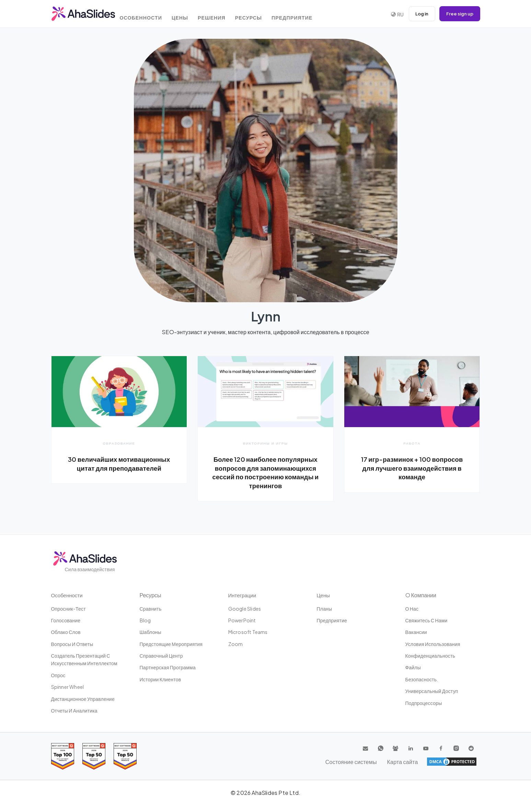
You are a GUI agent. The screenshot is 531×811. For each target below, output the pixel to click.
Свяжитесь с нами (426, 620)
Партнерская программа (168, 668)
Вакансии (416, 632)
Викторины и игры (265, 443)
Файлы (413, 668)
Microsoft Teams (248, 632)
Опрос (58, 675)
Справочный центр (161, 656)
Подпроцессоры (423, 703)
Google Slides (244, 609)
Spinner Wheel (67, 687)
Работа (412, 443)
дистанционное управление (83, 699)
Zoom (235, 644)
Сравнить (151, 609)
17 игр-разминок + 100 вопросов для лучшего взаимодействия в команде (412, 468)
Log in (418, 14)
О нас (412, 609)
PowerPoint (242, 620)
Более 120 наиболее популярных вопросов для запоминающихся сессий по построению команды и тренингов (265, 472)
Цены (188, 14)
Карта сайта (461, 762)
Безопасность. (421, 679)
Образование (119, 443)
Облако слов (66, 632)
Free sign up (458, 14)
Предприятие (307, 14)
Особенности (147, 14)
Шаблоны (150, 632)
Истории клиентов (160, 679)
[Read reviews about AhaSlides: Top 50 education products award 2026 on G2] (93, 756)
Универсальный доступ (431, 691)
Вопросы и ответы (72, 644)
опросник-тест (68, 609)
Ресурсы (261, 14)
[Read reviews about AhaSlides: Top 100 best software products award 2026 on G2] (62, 756)
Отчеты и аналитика (74, 710)
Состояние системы (414, 762)
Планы (324, 609)
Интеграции (243, 595)
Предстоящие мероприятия (171, 644)
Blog (145, 620)
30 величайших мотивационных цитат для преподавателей (119, 463)
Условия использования (432, 644)
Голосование (66, 620)
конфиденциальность (430, 656)
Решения (222, 14)
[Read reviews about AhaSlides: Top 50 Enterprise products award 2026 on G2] (125, 756)
